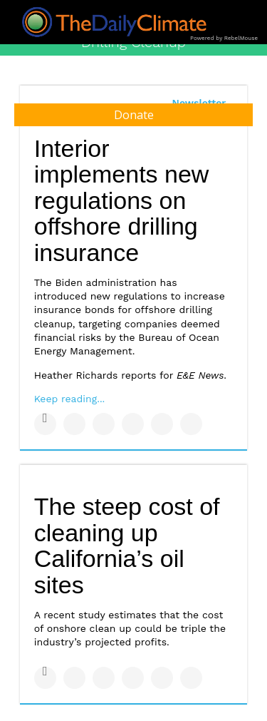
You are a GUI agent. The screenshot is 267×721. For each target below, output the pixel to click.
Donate (134, 115)
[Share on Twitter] (74, 424)
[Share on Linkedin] (104, 424)
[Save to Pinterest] (162, 424)
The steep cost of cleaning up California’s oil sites (127, 545)
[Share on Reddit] (191, 424)
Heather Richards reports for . (130, 375)
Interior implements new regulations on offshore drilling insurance (121, 201)
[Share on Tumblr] (133, 424)
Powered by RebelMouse (224, 38)
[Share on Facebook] (45, 424)
